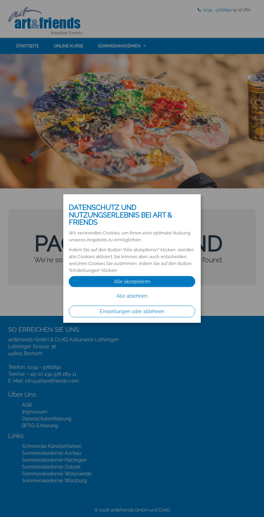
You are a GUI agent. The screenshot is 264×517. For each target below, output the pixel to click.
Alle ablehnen (132, 296)
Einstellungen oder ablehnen (132, 311)
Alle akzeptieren (132, 281)
